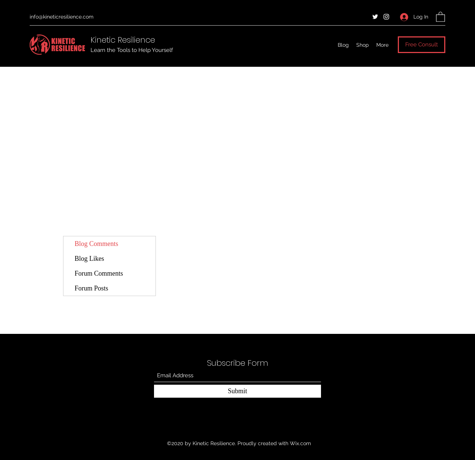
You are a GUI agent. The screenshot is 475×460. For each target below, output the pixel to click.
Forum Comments (99, 273)
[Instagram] (386, 16)
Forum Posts (91, 288)
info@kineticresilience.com (62, 17)
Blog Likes (89, 258)
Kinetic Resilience (123, 40)
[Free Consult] (421, 44)
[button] (440, 16)
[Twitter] (375, 16)
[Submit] (237, 391)
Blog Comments (96, 243)
